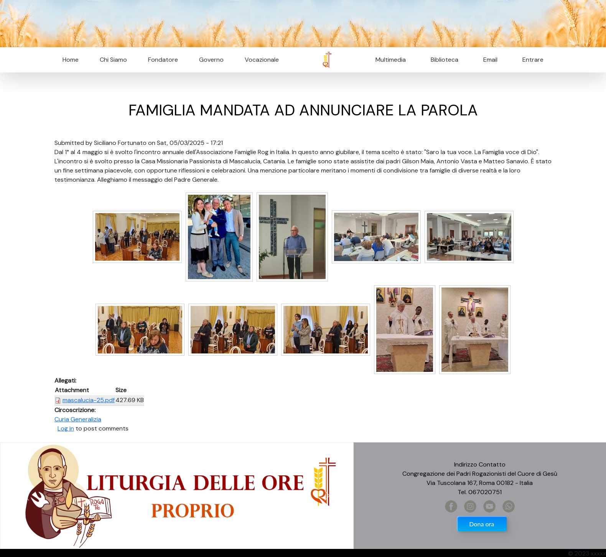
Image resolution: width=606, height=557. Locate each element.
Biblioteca (444, 60)
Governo (211, 60)
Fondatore (163, 60)
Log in (66, 428)
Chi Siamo (113, 60)
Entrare (532, 60)
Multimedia (390, 60)
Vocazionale (262, 60)
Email (488, 60)
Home (71, 60)
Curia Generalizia (77, 419)
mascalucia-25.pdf (89, 400)
